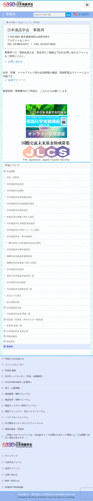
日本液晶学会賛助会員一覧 (19, 289)
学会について (12, 165)
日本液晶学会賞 (14, 308)
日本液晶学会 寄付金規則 (19, 236)
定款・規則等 (13, 177)
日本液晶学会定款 (15, 184)
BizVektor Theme (47, 497)
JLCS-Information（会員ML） (19, 382)
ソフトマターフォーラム (16, 417)
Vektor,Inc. (61, 497)
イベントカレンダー (14, 364)
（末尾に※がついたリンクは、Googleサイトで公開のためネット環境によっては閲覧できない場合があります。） (47, 436)
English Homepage (14, 487)
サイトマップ (11, 456)
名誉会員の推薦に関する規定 (20, 217)
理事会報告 (12, 336)
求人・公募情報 (12, 388)
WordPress (32, 497)
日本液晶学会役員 (15, 269)
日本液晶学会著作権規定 (18, 249)
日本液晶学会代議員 (16, 282)
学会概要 (11, 171)
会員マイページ (16, 80)
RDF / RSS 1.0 (12, 481)
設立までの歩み (14, 295)
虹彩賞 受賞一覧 (14, 325)
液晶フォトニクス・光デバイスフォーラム (25, 411)
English (84, 14)
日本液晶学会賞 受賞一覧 (18, 314)
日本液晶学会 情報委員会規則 (21, 223)
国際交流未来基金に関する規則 (21, 263)
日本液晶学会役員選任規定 (19, 197)
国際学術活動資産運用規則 (19, 256)
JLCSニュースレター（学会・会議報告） (24, 376)
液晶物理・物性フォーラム (17, 394)
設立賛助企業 (13, 302)
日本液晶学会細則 (15, 190)
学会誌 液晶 (10, 370)
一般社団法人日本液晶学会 (42, 494)
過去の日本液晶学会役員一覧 (20, 276)
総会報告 (11, 341)
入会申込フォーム (13, 462)
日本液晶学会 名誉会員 (17, 331)
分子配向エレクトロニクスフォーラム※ (24, 423)
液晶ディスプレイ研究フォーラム (21, 405)
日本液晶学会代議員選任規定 (20, 203)
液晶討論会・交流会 (14, 429)
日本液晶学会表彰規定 (17, 210)
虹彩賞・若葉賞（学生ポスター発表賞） (26, 319)
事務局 (10, 346)
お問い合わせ (15, 61)
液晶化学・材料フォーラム (17, 399)
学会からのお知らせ (14, 359)
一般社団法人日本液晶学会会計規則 (24, 243)
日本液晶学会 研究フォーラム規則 (23, 230)
